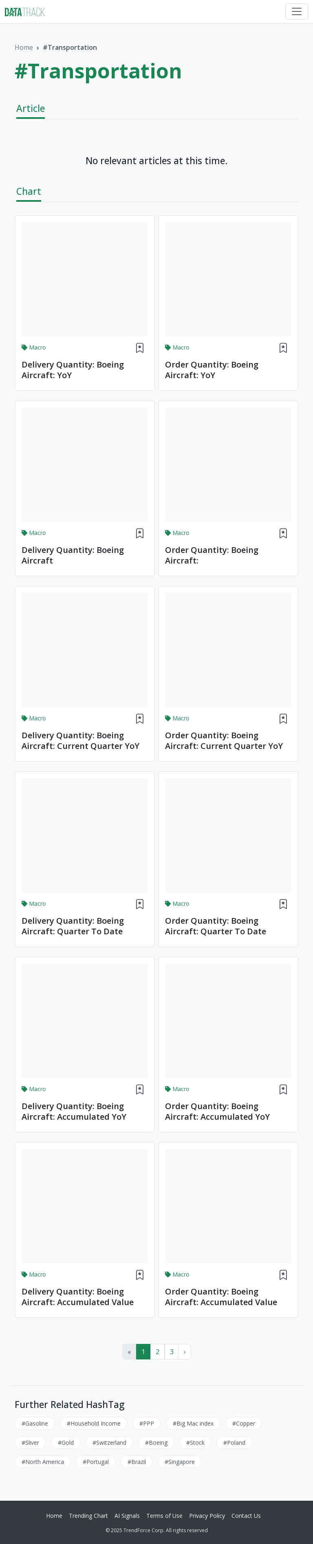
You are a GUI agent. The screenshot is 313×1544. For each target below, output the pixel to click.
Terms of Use (164, 1515)
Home (24, 47)
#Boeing (156, 1442)
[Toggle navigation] (296, 11)
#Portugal (96, 1462)
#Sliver (30, 1442)
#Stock (195, 1442)
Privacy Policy (207, 1515)
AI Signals (127, 1515)
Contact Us (246, 1515)
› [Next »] (185, 1351)
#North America (43, 1462)
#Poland (234, 1442)
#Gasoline (35, 1423)
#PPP (146, 1423)
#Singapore (180, 1462)
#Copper (243, 1423)
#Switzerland (109, 1442)
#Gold (66, 1442)
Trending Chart (88, 1515)
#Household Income (94, 1423)
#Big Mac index (193, 1423)
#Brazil (137, 1462)
